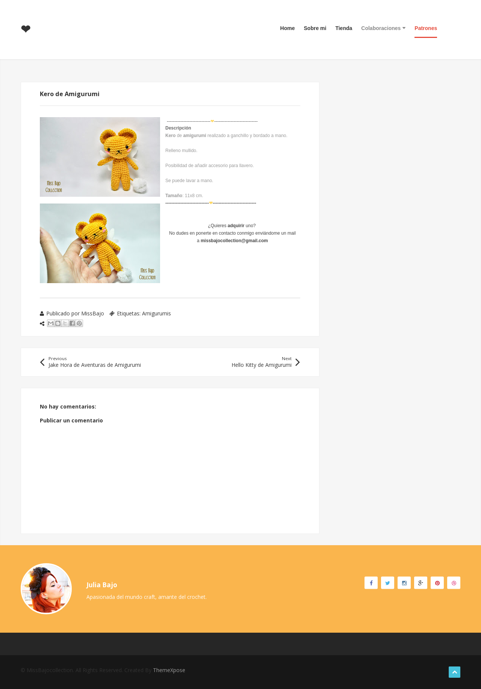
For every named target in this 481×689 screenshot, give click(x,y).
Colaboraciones (383, 28)
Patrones (425, 28)
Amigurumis (156, 313)
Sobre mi (315, 28)
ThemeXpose (169, 670)
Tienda (343, 28)
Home (287, 28)
